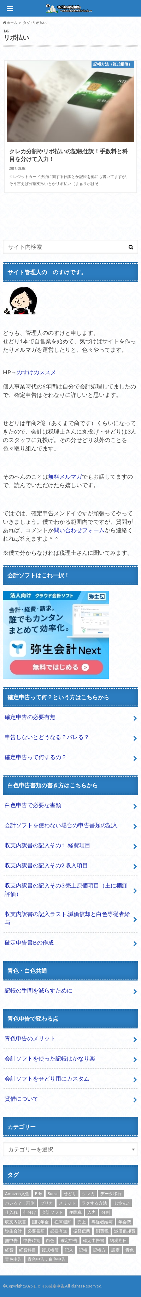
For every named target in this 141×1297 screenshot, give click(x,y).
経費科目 (27, 1250)
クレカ (88, 1193)
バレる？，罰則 (20, 1203)
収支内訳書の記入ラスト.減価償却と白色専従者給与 (67, 918)
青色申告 (13, 1259)
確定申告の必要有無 (30, 716)
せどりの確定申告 (48, 1286)
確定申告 (68, 1240)
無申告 (11, 1240)
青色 (129, 1250)
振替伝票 (81, 1231)
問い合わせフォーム (79, 530)
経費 (9, 1250)
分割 (105, 1212)
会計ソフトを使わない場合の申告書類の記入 (61, 825)
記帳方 (99, 1250)
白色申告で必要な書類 (33, 804)
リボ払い (121, 1203)
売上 (81, 1221)
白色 (50, 1240)
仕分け (29, 1212)
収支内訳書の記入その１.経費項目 (47, 845)
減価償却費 (124, 1231)
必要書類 (36, 1231)
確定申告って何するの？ (36, 757)
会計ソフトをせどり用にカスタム (47, 1078)
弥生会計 (13, 1231)
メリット (67, 1203)
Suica (53, 1193)
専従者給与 (102, 1221)
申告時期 (31, 1240)
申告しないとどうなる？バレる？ (47, 736)
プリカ (46, 1203)
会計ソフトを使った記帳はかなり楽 (50, 1058)
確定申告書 (93, 1240)
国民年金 (40, 1221)
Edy (38, 1193)
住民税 (75, 1212)
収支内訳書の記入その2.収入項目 (46, 865)
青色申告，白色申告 (47, 1259)
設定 (115, 1250)
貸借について (22, 1098)
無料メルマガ (65, 476)
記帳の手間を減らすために (38, 990)
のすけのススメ (36, 372)
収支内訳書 (15, 1221)
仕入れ (11, 1212)
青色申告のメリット (30, 1038)
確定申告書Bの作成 (29, 942)
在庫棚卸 (62, 1221)
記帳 (83, 1250)
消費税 (102, 1231)
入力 (91, 1212)
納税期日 (118, 1240)
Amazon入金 (17, 1193)
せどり (70, 1193)
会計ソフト (52, 1212)
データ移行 (111, 1193)
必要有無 (58, 1231)
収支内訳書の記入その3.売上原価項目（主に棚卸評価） (66, 889)
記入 (69, 1250)
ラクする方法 (94, 1203)
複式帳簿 (50, 1250)
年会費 (124, 1221)
